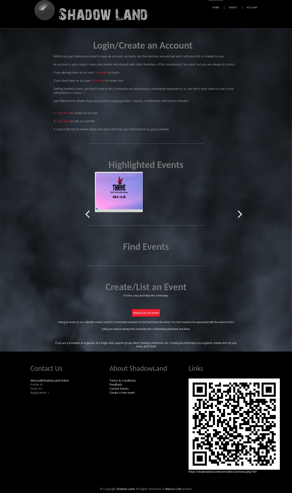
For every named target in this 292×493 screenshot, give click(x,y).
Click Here (101, 72)
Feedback (116, 384)
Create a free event (122, 393)
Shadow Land (125, 489)
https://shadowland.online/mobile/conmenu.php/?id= (223, 472)
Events (233, 7)
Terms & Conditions (123, 380)
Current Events (119, 388)
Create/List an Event (146, 313)
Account (252, 7)
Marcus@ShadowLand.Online (49, 380)
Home (216, 7)
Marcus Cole (173, 489)
